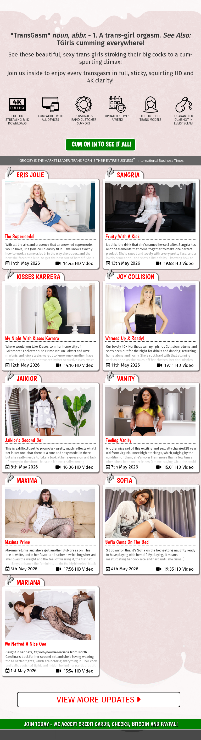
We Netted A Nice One (25, 644)
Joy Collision (135, 277)
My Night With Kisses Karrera (32, 338)
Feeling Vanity (118, 440)
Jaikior (26, 378)
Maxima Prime (17, 542)
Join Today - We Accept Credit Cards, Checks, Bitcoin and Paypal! (101, 724)
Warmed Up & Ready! (124, 338)
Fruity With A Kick (122, 236)
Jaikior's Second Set (24, 440)
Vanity (126, 378)
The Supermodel (19, 236)
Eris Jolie (30, 175)
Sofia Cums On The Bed (127, 542)
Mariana (28, 582)
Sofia (124, 480)
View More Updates (99, 700)
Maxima (26, 480)
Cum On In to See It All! (101, 144)
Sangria (128, 175)
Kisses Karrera (38, 277)
